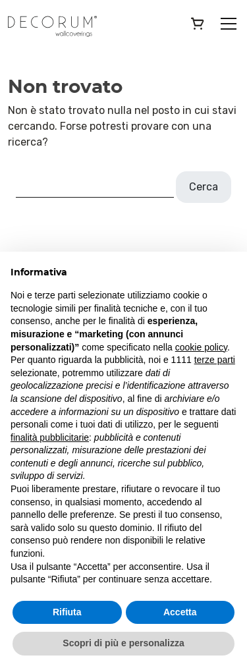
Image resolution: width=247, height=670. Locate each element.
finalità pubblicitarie (50, 437)
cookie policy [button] (201, 347)
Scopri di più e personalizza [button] (123, 643)
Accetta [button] (180, 612)
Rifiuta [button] (67, 612)
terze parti (214, 359)
